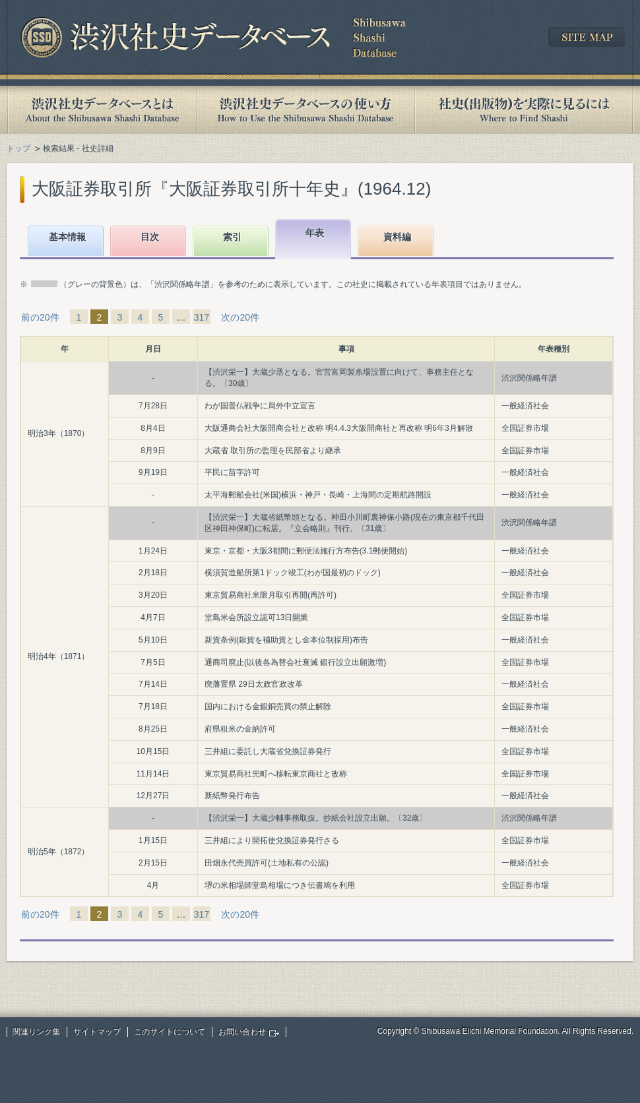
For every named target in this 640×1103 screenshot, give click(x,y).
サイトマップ (97, 1031)
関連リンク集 (36, 1031)
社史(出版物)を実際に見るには (523, 110)
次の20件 (240, 317)
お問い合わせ (242, 1031)
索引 (232, 237)
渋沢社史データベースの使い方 (305, 110)
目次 (150, 237)
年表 (314, 233)
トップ (18, 148)
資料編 (397, 237)
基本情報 (67, 237)
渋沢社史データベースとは (101, 110)
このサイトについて (169, 1031)
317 (201, 317)
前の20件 (40, 317)
